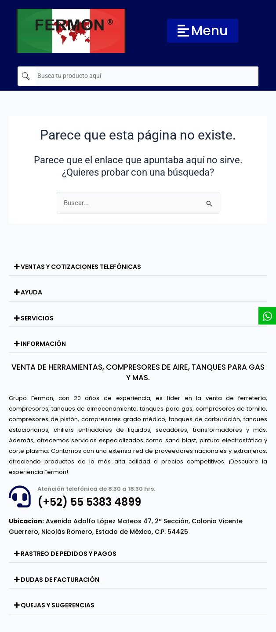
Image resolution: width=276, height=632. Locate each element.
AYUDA (31, 292)
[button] (138, 267)
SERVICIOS (37, 318)
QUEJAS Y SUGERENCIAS (57, 605)
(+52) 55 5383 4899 (89, 502)
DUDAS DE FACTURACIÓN (60, 579)
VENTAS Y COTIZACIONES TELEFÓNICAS (81, 266)
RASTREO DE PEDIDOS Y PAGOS (68, 553)
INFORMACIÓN (43, 343)
